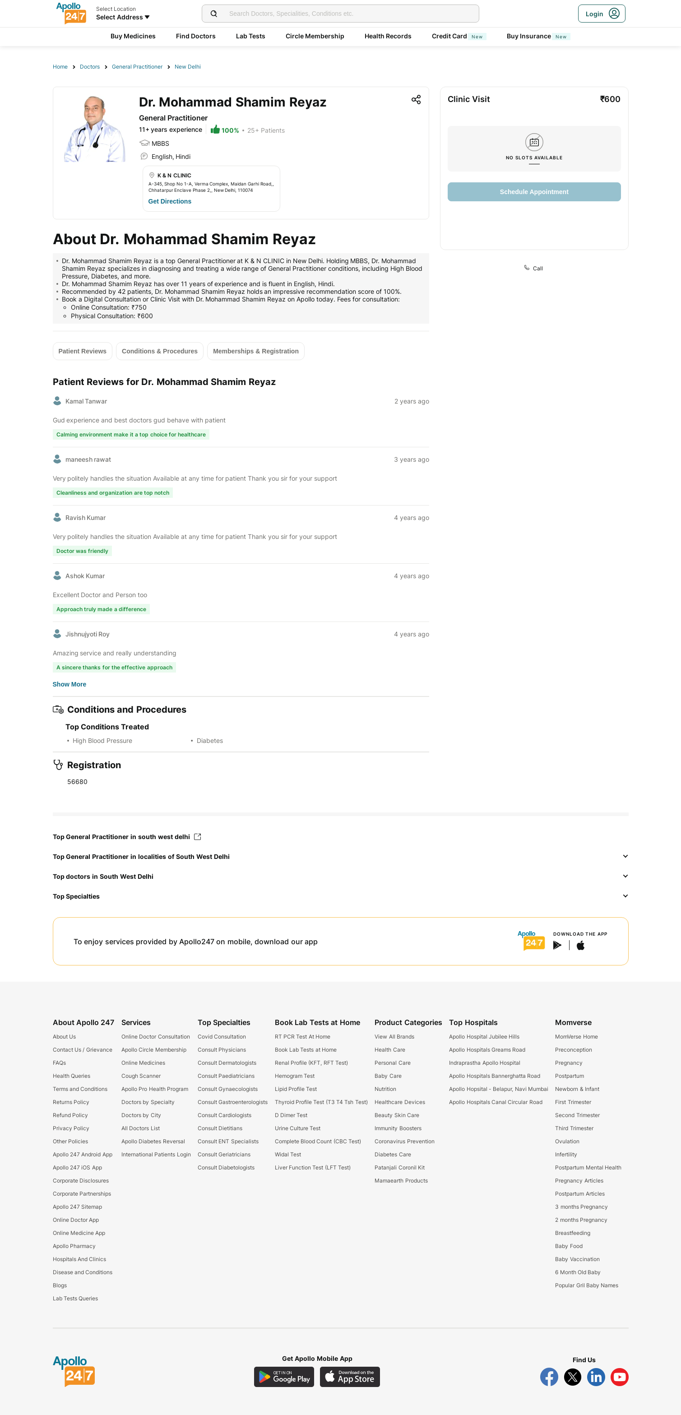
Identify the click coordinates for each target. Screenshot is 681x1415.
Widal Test (288, 1154)
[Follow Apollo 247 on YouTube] (620, 1377)
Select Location (116, 8)
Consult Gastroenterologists (233, 1102)
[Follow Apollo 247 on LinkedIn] (596, 1377)
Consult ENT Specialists (228, 1141)
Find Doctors (196, 36)
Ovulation (567, 1141)
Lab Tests (251, 36)
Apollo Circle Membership (153, 1049)
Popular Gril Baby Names (586, 1285)
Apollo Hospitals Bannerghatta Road (494, 1075)
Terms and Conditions (80, 1089)
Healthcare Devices (400, 1102)
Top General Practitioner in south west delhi (127, 836)
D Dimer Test (291, 1115)
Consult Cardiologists (224, 1115)
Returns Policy (71, 1102)
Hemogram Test (295, 1075)
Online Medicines (143, 1062)
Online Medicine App (79, 1232)
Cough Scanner (141, 1075)
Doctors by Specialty (148, 1102)
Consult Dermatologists (227, 1062)
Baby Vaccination (577, 1259)
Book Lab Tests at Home (306, 1049)
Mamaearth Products (401, 1180)
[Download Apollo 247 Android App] (284, 1377)
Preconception (573, 1049)
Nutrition (385, 1089)
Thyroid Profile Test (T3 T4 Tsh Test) (321, 1102)
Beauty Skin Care (397, 1115)
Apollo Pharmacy (74, 1246)
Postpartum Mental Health (588, 1167)
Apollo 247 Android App (82, 1154)
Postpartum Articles (579, 1193)
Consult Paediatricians (226, 1075)
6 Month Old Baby (578, 1272)
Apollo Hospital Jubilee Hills (484, 1036)
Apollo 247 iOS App (77, 1167)
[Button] (170, 201)
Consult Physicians (222, 1049)
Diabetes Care (393, 1154)
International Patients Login (156, 1154)
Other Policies (70, 1141)
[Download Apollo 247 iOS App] (350, 1377)
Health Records (388, 36)
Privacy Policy (71, 1128)
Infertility (566, 1154)
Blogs (60, 1285)
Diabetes (210, 740)
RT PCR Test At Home (302, 1036)
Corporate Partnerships (82, 1193)
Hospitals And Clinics (80, 1259)
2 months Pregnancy (581, 1219)
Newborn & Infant (577, 1089)
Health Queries (71, 1075)
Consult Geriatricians (224, 1154)
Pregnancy (569, 1062)
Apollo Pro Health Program (154, 1089)
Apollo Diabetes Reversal (153, 1141)
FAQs (59, 1062)
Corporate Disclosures (81, 1180)
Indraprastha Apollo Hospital (484, 1062)
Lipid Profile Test (296, 1089)
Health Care (390, 1049)
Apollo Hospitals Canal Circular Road (495, 1102)
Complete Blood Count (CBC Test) (318, 1141)
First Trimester (573, 1102)
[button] (341, 856)
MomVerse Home (576, 1036)
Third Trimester (574, 1128)
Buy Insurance (539, 36)
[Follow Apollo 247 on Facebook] (549, 1377)
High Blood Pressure (102, 740)
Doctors (90, 66)
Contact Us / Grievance (82, 1049)
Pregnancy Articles (579, 1180)
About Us (64, 1036)
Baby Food (568, 1246)
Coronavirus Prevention (404, 1141)
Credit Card (459, 36)
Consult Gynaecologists (228, 1089)
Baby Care (388, 1075)
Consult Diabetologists (226, 1167)
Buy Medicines (133, 36)
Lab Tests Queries (75, 1298)
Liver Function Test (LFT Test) (313, 1167)
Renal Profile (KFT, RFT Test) (311, 1062)
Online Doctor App (76, 1219)
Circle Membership (315, 36)
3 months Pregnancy (581, 1206)
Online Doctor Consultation (155, 1036)
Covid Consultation (222, 1036)
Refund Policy (70, 1115)
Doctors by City (141, 1115)
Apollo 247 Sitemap (77, 1206)
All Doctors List (140, 1128)
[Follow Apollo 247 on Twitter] (573, 1377)
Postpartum (569, 1075)
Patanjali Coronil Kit (400, 1167)
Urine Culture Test (298, 1128)
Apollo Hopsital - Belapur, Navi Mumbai (498, 1089)
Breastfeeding (572, 1232)
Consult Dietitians (220, 1128)
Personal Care (392, 1062)
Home (60, 66)
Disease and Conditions (83, 1272)
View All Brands (394, 1036)
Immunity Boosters (398, 1128)
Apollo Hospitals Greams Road (487, 1049)
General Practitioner (137, 66)
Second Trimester (577, 1115)
